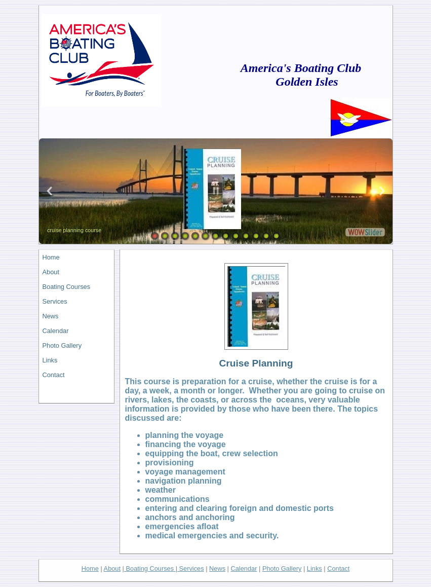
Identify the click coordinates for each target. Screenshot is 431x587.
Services (55, 301)
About (51, 272)
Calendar (56, 331)
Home (51, 257)
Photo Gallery (62, 345)
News (51, 316)
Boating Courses (67, 286)
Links (50, 360)
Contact (54, 375)
